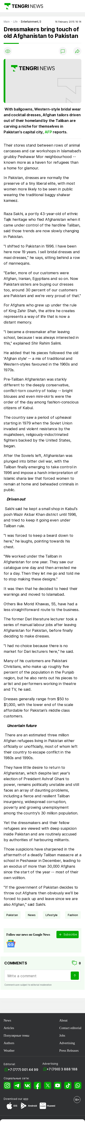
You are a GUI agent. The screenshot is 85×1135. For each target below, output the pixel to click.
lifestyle (52, 915)
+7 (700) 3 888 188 (62, 1069)
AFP (48, 132)
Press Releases (68, 1050)
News (7, 1020)
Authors (9, 1043)
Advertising (67, 1043)
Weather (9, 1050)
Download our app (16, 1099)
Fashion (73, 915)
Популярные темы (16, 1035)
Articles (9, 1028)
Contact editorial (70, 1028)
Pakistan (12, 915)
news (31, 915)
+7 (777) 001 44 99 (23, 1070)
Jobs (62, 1035)
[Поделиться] (77, 51)
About (63, 1020)
